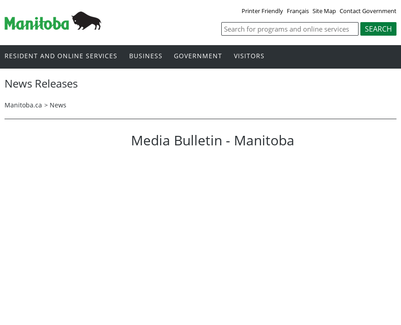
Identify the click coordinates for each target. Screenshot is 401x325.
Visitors (249, 56)
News (58, 105)
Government (198, 56)
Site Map (324, 11)
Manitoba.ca (23, 105)
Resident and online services (61, 56)
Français (298, 11)
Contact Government (368, 11)
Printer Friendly (262, 11)
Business (146, 56)
